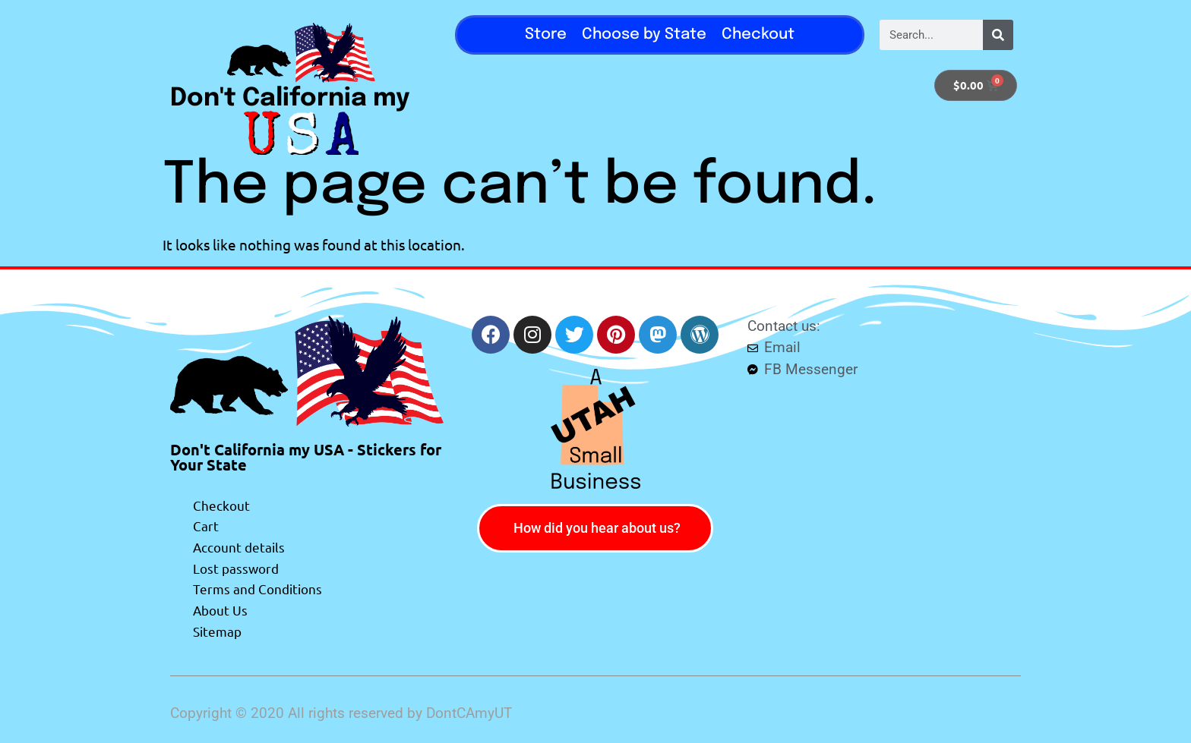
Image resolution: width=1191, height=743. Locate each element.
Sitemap (217, 631)
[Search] (998, 35)
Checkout (758, 35)
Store (546, 35)
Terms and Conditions (257, 589)
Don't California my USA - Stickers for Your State (305, 456)
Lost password (236, 568)
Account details (239, 547)
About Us (220, 610)
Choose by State (644, 35)
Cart (206, 526)
